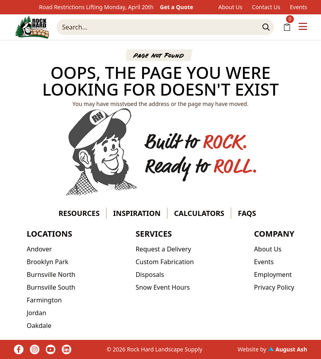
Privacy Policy (274, 287)
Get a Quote (177, 7)
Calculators (199, 213)
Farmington (44, 300)
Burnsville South (51, 287)
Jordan (36, 312)
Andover (39, 249)
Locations (49, 233)
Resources (79, 213)
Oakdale (39, 325)
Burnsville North (51, 274)
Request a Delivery (163, 249)
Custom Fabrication (164, 261)
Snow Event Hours (162, 287)
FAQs (247, 213)
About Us (230, 7)
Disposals (149, 274)
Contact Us (266, 7)
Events (298, 7)
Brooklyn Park (48, 261)
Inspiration (136, 213)
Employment (273, 274)
